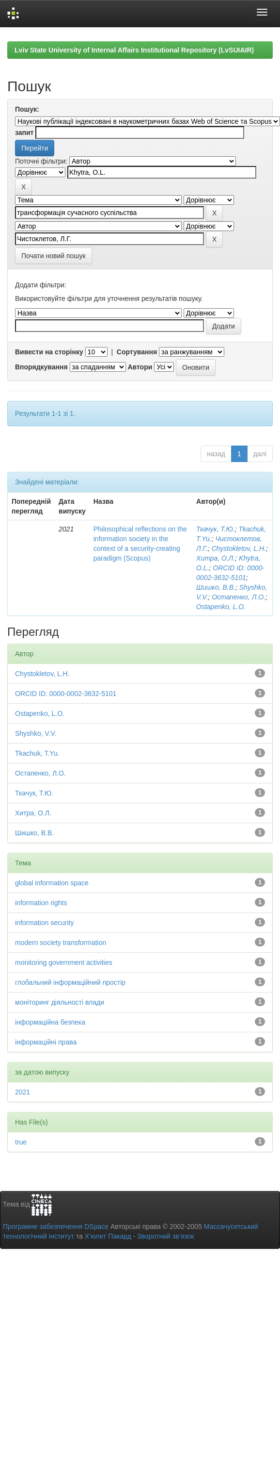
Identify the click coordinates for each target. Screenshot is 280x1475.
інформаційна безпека (50, 1022)
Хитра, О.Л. (215, 558)
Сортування (137, 352)
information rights (41, 903)
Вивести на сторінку (49, 352)
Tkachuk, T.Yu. (37, 753)
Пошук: (27, 109)
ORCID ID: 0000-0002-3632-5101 (65, 693)
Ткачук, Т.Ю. (215, 529)
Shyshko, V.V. (35, 733)
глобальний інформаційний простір (70, 982)
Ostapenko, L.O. (221, 607)
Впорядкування (41, 367)
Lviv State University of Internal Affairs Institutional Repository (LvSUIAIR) (134, 50)
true (21, 1142)
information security (44, 923)
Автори (139, 367)
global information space (52, 883)
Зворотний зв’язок (165, 1236)
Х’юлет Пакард (108, 1236)
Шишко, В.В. (215, 587)
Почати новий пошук (53, 256)
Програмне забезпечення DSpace (56, 1226)
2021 (22, 1092)
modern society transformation (60, 942)
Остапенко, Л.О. (238, 597)
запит (24, 132)
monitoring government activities (63, 962)
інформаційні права (46, 1042)
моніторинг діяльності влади (59, 1002)
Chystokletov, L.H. (238, 548)
